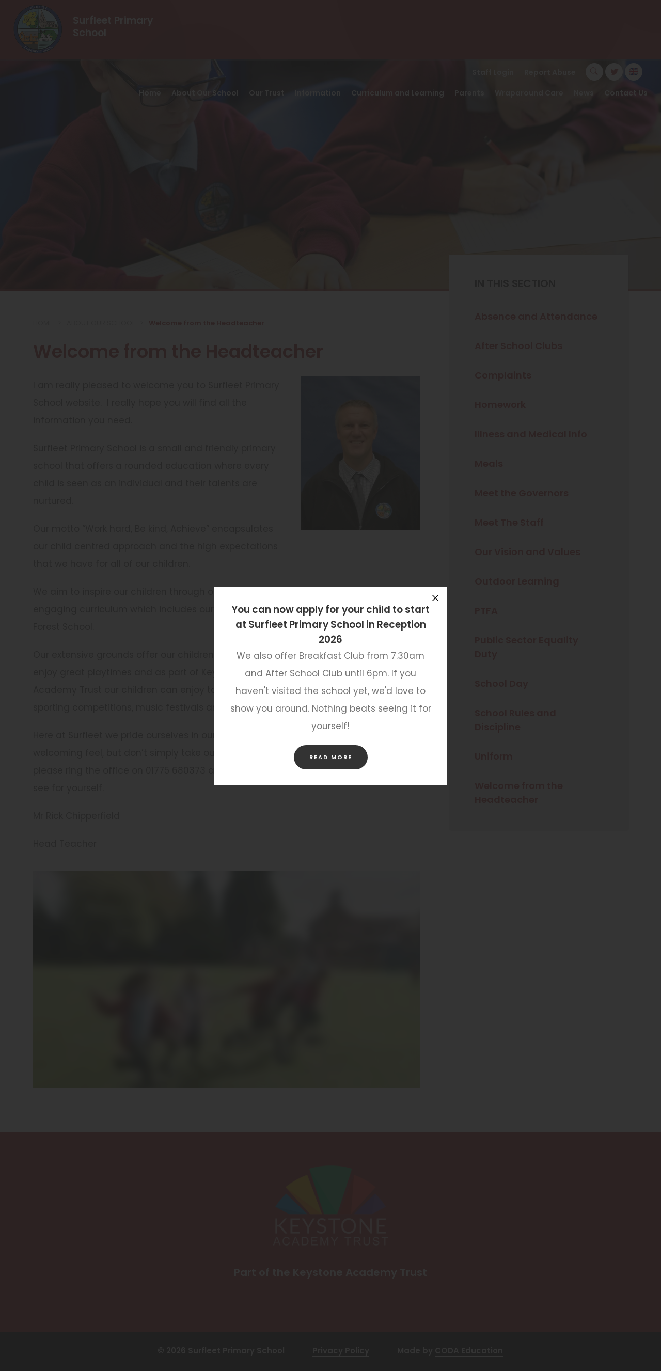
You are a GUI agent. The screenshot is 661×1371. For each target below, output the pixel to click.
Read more (330, 757)
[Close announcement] (435, 598)
